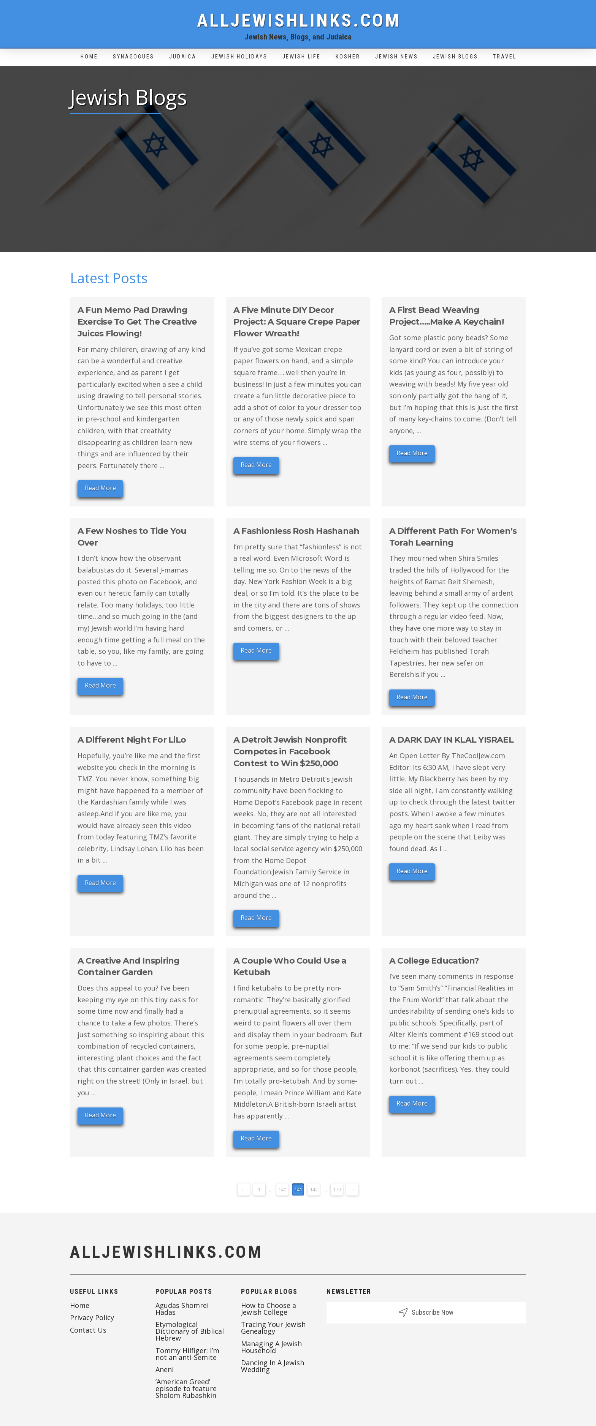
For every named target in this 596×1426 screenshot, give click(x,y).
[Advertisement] (298, 178)
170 (337, 1189)
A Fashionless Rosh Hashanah (296, 531)
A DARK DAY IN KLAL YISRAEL (451, 740)
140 (282, 1189)
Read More (100, 488)
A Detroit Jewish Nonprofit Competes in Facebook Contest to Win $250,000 (290, 751)
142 (314, 1189)
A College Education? (434, 961)
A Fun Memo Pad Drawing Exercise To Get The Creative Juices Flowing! (137, 322)
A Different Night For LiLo (132, 740)
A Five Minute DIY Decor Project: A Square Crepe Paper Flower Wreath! (296, 322)
